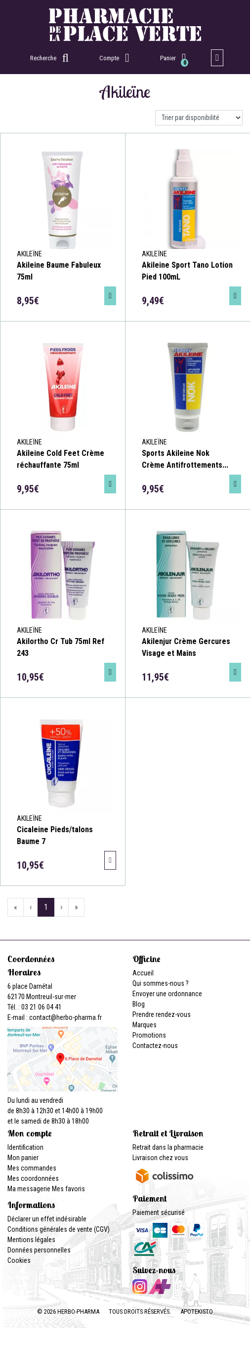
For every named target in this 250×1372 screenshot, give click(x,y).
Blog (138, 1004)
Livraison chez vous (160, 1158)
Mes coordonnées (33, 1178)
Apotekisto (196, 1311)
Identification (25, 1147)
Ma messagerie (28, 1189)
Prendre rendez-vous (161, 1014)
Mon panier (23, 1158)
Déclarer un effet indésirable (46, 1219)
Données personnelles (39, 1250)
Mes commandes (31, 1168)
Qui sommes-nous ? (160, 983)
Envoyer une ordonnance (167, 994)
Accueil (143, 973)
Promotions (149, 1035)
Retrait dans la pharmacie (168, 1147)
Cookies (19, 1260)
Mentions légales (31, 1240)
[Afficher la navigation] (217, 57)
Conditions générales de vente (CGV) (58, 1229)
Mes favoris (68, 1189)
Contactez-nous (155, 1045)
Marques (144, 1025)
